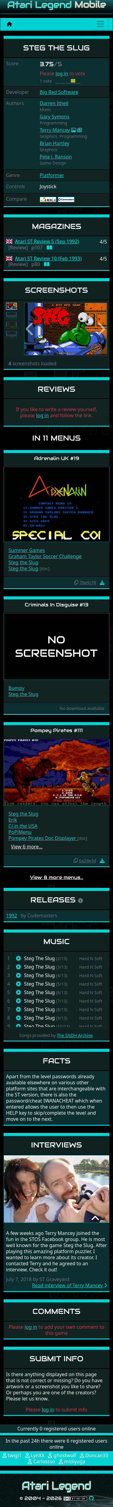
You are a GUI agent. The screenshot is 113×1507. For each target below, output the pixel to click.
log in (61, 73)
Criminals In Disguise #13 (57, 605)
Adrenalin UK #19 (56, 458)
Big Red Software (59, 92)
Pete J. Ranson (56, 156)
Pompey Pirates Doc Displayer (42, 838)
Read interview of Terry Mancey (69, 1285)
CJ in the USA (22, 826)
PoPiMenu (19, 832)
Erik (12, 820)
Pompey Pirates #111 (56, 730)
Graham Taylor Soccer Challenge (45, 556)
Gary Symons (55, 116)
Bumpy (16, 688)
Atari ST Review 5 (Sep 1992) (47, 241)
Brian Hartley (54, 143)
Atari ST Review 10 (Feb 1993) (48, 258)
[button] (30, 329)
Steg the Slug (23, 562)
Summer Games (26, 550)
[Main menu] (100, 24)
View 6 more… (26, 846)
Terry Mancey (55, 130)
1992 (11, 915)
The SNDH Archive (75, 1035)
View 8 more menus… (56, 877)
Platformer (52, 175)
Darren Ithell (54, 103)
